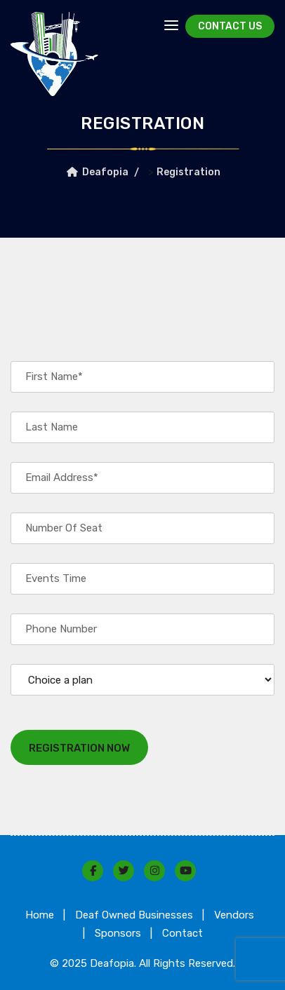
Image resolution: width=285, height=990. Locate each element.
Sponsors (118, 933)
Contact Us (230, 26)
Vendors (234, 915)
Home (39, 915)
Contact (182, 933)
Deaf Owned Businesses (134, 915)
